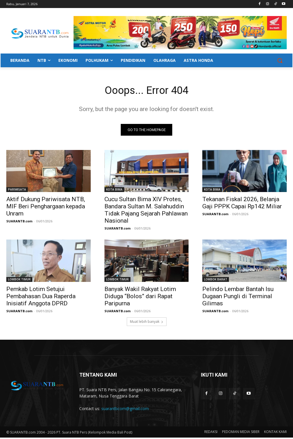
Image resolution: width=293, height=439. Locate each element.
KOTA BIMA (114, 191)
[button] (280, 60)
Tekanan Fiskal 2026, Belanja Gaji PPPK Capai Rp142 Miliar (242, 204)
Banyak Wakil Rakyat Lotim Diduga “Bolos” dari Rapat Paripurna (140, 297)
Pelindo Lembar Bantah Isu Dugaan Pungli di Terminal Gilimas (238, 297)
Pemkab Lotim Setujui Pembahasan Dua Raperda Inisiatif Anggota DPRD (41, 297)
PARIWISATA (17, 191)
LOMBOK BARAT (215, 281)
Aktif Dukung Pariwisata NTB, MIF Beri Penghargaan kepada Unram (45, 207)
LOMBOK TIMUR (19, 281)
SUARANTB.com (19, 222)
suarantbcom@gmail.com (125, 410)
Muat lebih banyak (146, 323)
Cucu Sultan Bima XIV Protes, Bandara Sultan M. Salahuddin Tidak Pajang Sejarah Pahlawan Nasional (146, 211)
